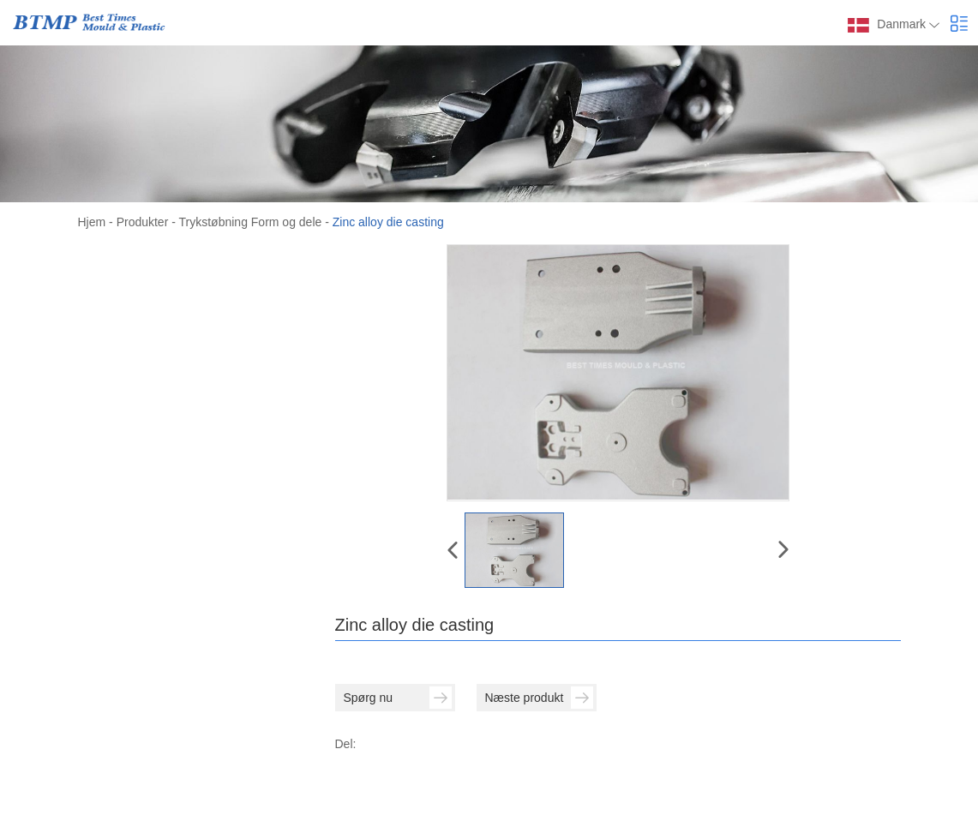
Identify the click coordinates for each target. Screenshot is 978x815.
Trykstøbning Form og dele (250, 222)
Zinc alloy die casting (388, 222)
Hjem (92, 222)
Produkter (143, 222)
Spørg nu (398, 697)
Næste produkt (539, 697)
